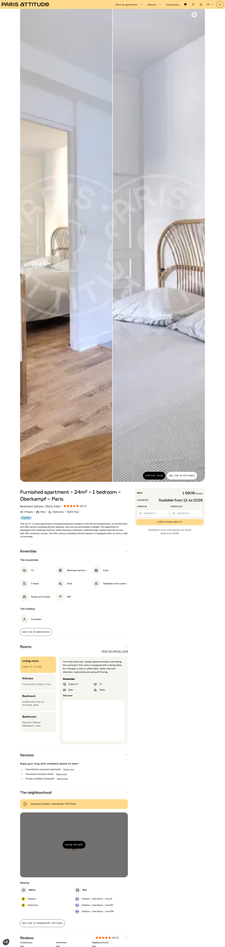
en (210, 4)
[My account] (219, 4)
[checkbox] (194, 14)
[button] (6, 942)
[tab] (129, 4)
